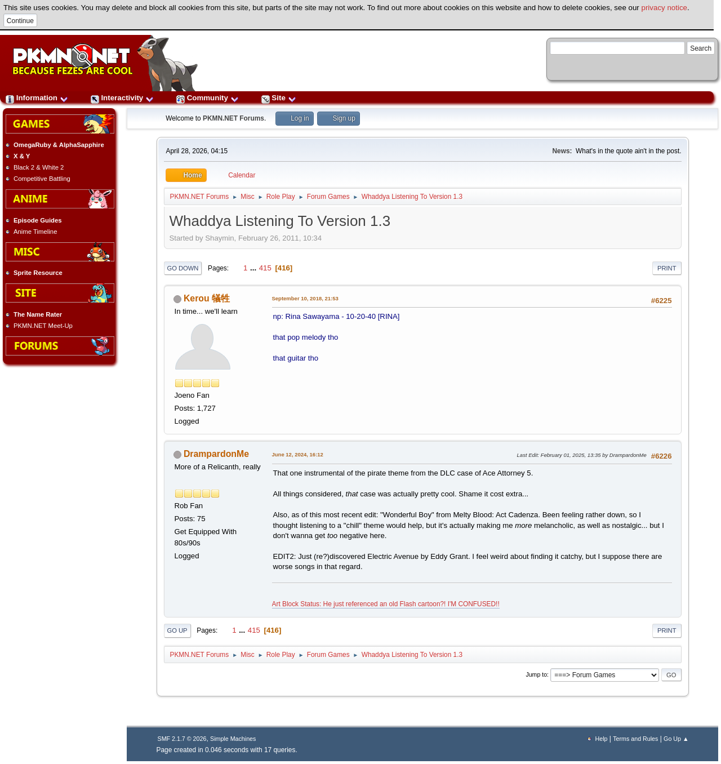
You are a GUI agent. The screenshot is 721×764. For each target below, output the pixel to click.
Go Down (183, 268)
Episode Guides (38, 220)
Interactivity (122, 98)
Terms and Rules (635, 738)
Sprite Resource (38, 272)
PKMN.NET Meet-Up (43, 325)
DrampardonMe (216, 454)
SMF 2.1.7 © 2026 (182, 738)
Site (278, 98)
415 (265, 268)
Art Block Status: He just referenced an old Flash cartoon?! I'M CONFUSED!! (386, 604)
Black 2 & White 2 (39, 167)
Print (667, 268)
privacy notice (665, 7)
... (254, 268)
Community (207, 98)
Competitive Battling (42, 178)
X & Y (22, 156)
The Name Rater (38, 314)
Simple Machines (233, 738)
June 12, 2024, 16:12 (297, 454)
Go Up (177, 630)
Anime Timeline (35, 231)
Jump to (536, 674)
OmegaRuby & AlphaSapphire (59, 144)
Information (37, 98)
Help (601, 738)
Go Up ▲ (676, 738)
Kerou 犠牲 (207, 298)
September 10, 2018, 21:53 (305, 298)
